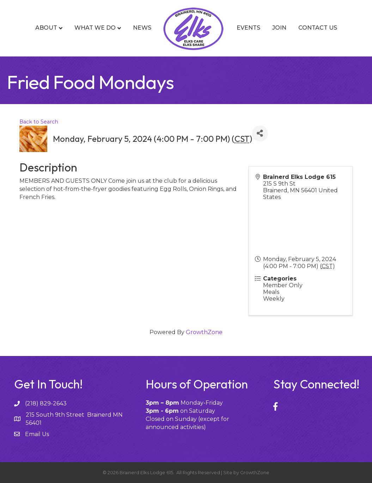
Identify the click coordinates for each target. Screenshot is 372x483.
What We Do (95, 27)
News (142, 27)
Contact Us (317, 27)
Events (248, 27)
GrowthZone (204, 332)
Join (279, 27)
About (46, 27)
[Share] (260, 133)
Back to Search (38, 122)
